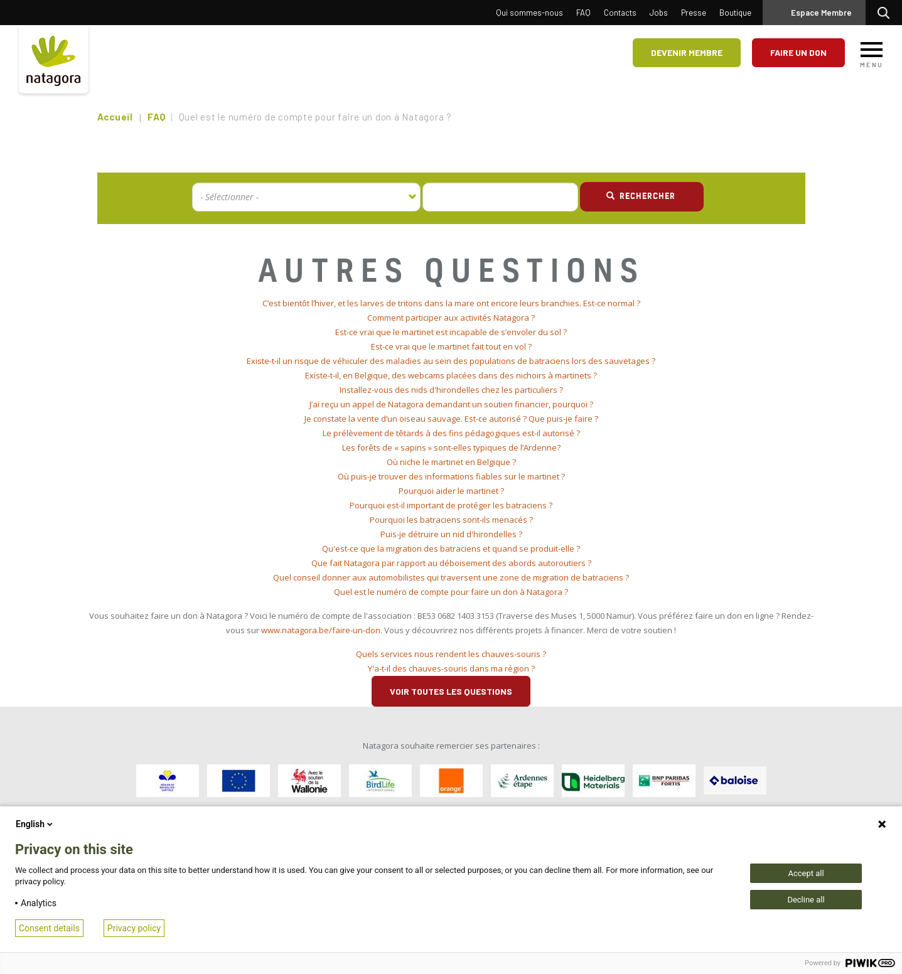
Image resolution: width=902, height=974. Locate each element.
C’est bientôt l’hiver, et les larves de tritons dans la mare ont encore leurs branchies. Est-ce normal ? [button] (451, 303)
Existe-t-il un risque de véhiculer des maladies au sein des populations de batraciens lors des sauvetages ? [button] (451, 361)
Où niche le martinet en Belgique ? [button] (451, 462)
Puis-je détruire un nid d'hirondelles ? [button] (451, 534)
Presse (693, 13)
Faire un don (798, 52)
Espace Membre (821, 13)
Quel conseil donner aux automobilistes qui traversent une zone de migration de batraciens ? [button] (451, 577)
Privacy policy (134, 928)
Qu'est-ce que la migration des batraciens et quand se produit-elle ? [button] (451, 548)
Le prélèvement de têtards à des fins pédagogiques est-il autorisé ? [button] (451, 433)
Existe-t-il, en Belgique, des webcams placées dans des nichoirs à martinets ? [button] (451, 375)
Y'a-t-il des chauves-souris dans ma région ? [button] (451, 668)
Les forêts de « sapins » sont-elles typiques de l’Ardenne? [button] (451, 447)
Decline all (805, 899)
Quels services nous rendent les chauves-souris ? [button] (451, 654)
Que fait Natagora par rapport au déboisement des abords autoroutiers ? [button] (451, 563)
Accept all (806, 873)
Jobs (659, 13)
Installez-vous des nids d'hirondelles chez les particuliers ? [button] (451, 389)
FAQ (583, 13)
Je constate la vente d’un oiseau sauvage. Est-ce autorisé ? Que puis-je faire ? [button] (451, 418)
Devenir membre (686, 52)
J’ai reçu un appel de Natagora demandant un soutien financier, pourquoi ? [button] (451, 404)
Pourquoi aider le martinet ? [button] (451, 490)
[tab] (451, 303)
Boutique (735, 13)
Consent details (49, 928)
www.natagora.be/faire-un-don (320, 630)
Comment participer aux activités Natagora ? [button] (451, 317)
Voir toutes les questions (451, 691)
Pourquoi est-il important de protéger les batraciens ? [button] (451, 505)
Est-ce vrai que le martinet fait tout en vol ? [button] (451, 346)
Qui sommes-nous (529, 13)
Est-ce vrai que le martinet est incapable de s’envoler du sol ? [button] (451, 332)
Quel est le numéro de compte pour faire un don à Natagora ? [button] (451, 591)
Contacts (620, 13)
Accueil (115, 116)
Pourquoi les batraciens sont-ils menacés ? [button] (451, 519)
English (35, 824)
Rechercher (886, 13)
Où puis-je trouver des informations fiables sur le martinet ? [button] (451, 476)
